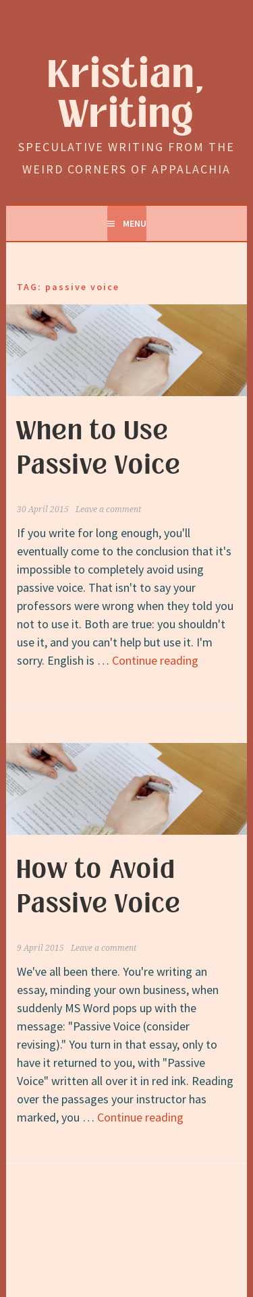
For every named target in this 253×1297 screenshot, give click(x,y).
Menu (134, 223)
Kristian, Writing (126, 95)
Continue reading (155, 660)
